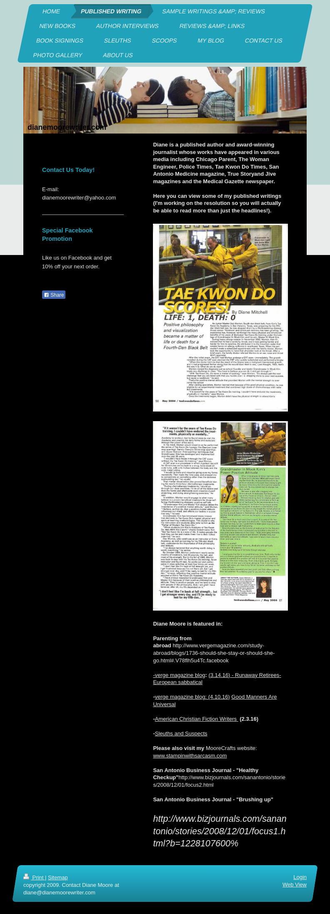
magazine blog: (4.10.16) (200, 697)
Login (300, 877)
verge (162, 697)
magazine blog (187, 675)
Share (54, 295)
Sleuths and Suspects (181, 733)
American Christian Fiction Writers (196, 719)
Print (34, 877)
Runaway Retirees (257, 675)
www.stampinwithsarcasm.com (190, 755)
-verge (161, 675)
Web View (294, 884)
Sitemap (58, 877)
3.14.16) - (222, 675)
